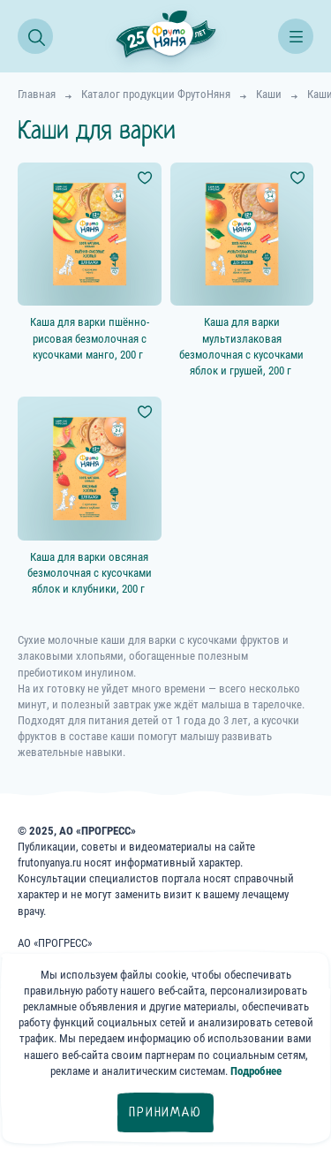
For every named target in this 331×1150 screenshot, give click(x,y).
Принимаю (165, 1112)
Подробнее (256, 1071)
